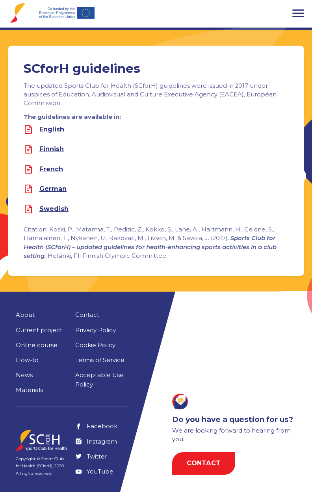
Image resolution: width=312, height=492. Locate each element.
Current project (39, 330)
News (24, 375)
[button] (298, 13)
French (51, 169)
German (53, 188)
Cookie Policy (95, 345)
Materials (29, 390)
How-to (27, 360)
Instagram (96, 441)
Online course (37, 345)
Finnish (51, 149)
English (51, 129)
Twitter (91, 456)
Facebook (96, 426)
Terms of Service (99, 360)
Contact (87, 314)
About (25, 314)
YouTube (94, 471)
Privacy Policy (95, 330)
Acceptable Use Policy (99, 380)
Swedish (54, 209)
